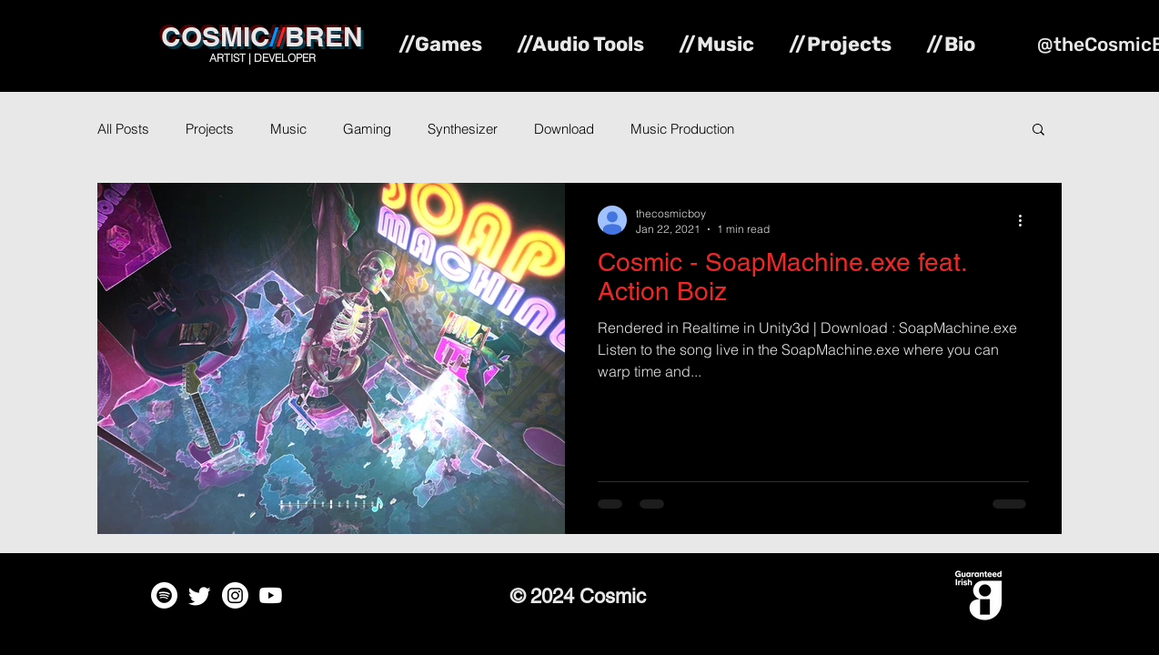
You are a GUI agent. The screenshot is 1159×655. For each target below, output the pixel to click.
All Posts (123, 128)
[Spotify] (164, 595)
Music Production (682, 128)
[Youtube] (270, 595)
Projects (210, 128)
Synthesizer (463, 128)
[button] (1038, 130)
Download (564, 128)
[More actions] (1026, 220)
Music (288, 128)
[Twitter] (199, 595)
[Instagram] (235, 595)
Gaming (367, 128)
